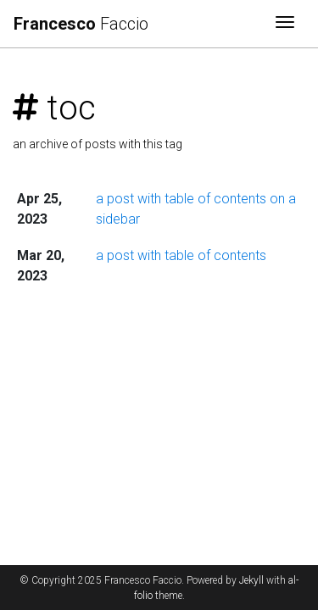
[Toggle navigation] (284, 24)
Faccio (81, 24)
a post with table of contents (181, 255)
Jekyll (251, 580)
